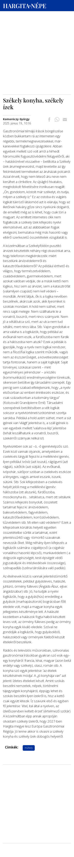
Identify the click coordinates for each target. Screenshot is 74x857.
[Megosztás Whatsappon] (57, 120)
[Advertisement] (37, 38)
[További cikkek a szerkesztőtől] (16, 119)
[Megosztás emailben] (64, 120)
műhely (29, 748)
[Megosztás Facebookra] (49, 120)
